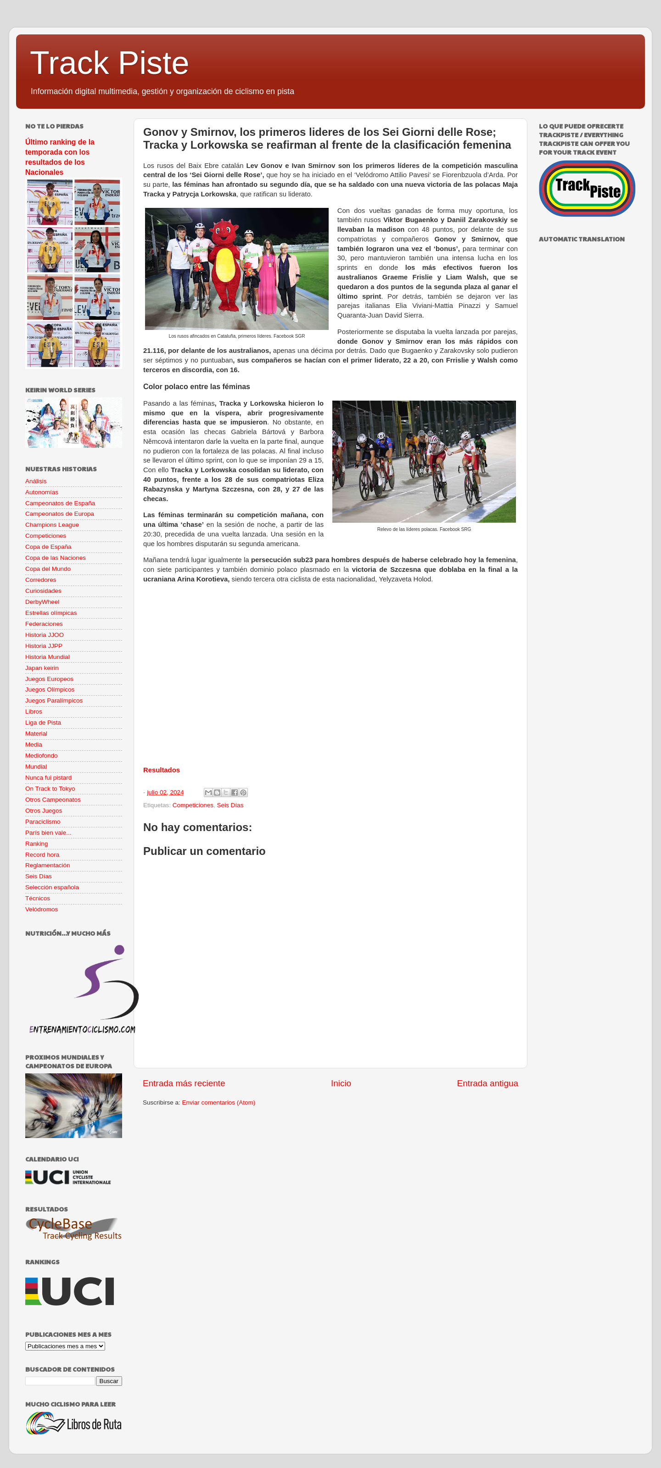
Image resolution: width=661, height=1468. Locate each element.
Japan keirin (42, 667)
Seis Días (230, 805)
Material (36, 733)
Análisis (36, 481)
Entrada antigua (487, 1083)
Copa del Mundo (48, 568)
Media (33, 744)
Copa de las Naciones (55, 557)
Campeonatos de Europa (59, 513)
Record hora (42, 854)
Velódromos (41, 909)
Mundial (36, 766)
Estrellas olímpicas (51, 612)
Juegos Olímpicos (49, 689)
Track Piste (109, 63)
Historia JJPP (43, 645)
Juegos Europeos (49, 678)
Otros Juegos (43, 810)
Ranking (36, 843)
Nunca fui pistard (48, 777)
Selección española (52, 887)
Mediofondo (41, 755)
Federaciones (44, 623)
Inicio (341, 1083)
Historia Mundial (47, 656)
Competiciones (193, 805)
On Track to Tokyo (50, 788)
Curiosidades (43, 590)
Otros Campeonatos (53, 799)
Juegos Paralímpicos (54, 700)
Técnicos (37, 898)
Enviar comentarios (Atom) (219, 1102)
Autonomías (41, 492)
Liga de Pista (43, 722)
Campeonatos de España (60, 503)
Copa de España (48, 546)
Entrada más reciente (184, 1083)
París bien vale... (48, 832)
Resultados (161, 770)
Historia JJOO (44, 634)
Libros (33, 711)
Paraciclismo (43, 821)
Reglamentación (47, 865)
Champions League (52, 524)
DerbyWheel (42, 601)
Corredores (40, 579)
